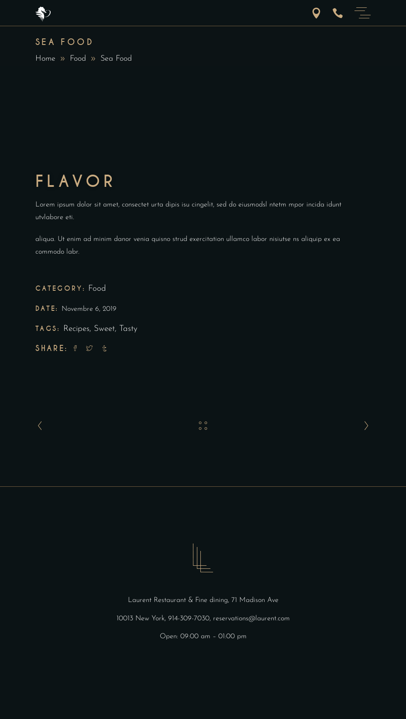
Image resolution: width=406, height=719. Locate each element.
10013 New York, (142, 618)
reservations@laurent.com (251, 618)
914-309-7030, (190, 618)
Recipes (76, 329)
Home (45, 59)
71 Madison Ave (255, 600)
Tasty (128, 329)
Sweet (104, 329)
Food (78, 59)
